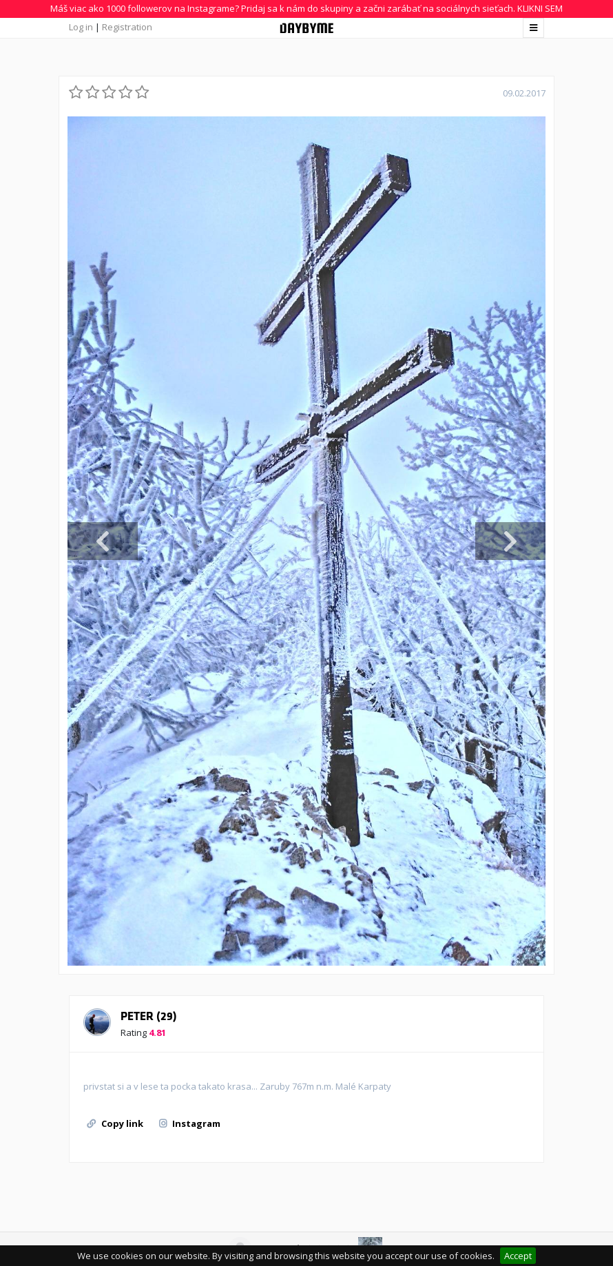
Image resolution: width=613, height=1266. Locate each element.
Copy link (115, 1123)
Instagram (189, 1123)
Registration (127, 27)
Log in (81, 27)
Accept (518, 1255)
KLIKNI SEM (540, 8)
